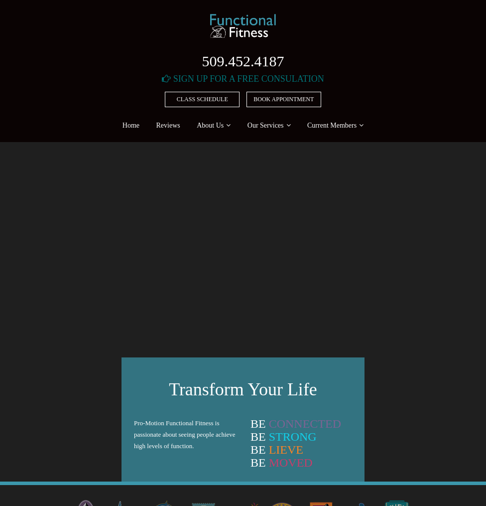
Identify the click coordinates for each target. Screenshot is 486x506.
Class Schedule (202, 99)
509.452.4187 (243, 61)
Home (130, 125)
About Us (210, 125)
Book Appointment (283, 99)
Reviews (168, 125)
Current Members (332, 125)
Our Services (265, 125)
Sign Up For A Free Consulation (243, 79)
